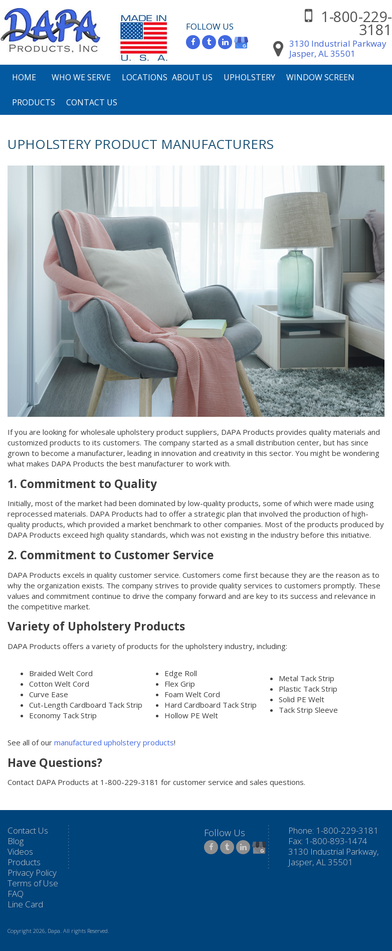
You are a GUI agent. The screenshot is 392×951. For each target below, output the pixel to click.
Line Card (25, 904)
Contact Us (91, 102)
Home (24, 77)
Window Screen (320, 77)
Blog (16, 841)
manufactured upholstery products (114, 742)
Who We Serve (81, 77)
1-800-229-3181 (356, 23)
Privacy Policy (32, 872)
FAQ (16, 893)
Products (33, 102)
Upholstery (249, 77)
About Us (192, 77)
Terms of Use (33, 883)
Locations (144, 77)
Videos (20, 851)
